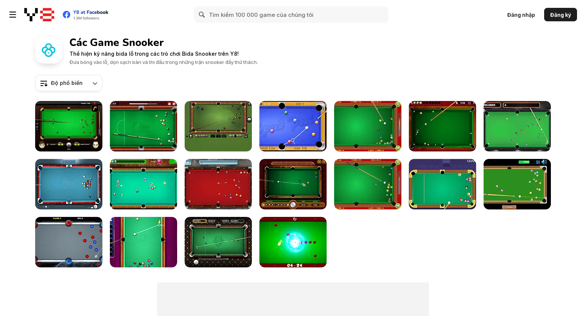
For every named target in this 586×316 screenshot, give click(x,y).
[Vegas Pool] (517, 126)
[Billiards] (367, 184)
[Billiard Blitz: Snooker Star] (68, 126)
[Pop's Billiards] (367, 126)
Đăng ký (560, 15)
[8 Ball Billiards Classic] (218, 126)
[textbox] (68, 83)
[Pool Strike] (218, 184)
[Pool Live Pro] (68, 184)
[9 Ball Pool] (293, 184)
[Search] (202, 14)
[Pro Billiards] (442, 126)
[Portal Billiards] (68, 242)
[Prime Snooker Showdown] (442, 184)
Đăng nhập (521, 15)
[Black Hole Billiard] (293, 242)
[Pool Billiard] (143, 184)
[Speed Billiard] (517, 184)
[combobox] (68, 83)
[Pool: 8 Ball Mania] (143, 242)
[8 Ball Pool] (143, 126)
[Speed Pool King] (293, 126)
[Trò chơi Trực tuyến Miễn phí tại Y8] (39, 14)
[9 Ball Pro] (218, 242)
